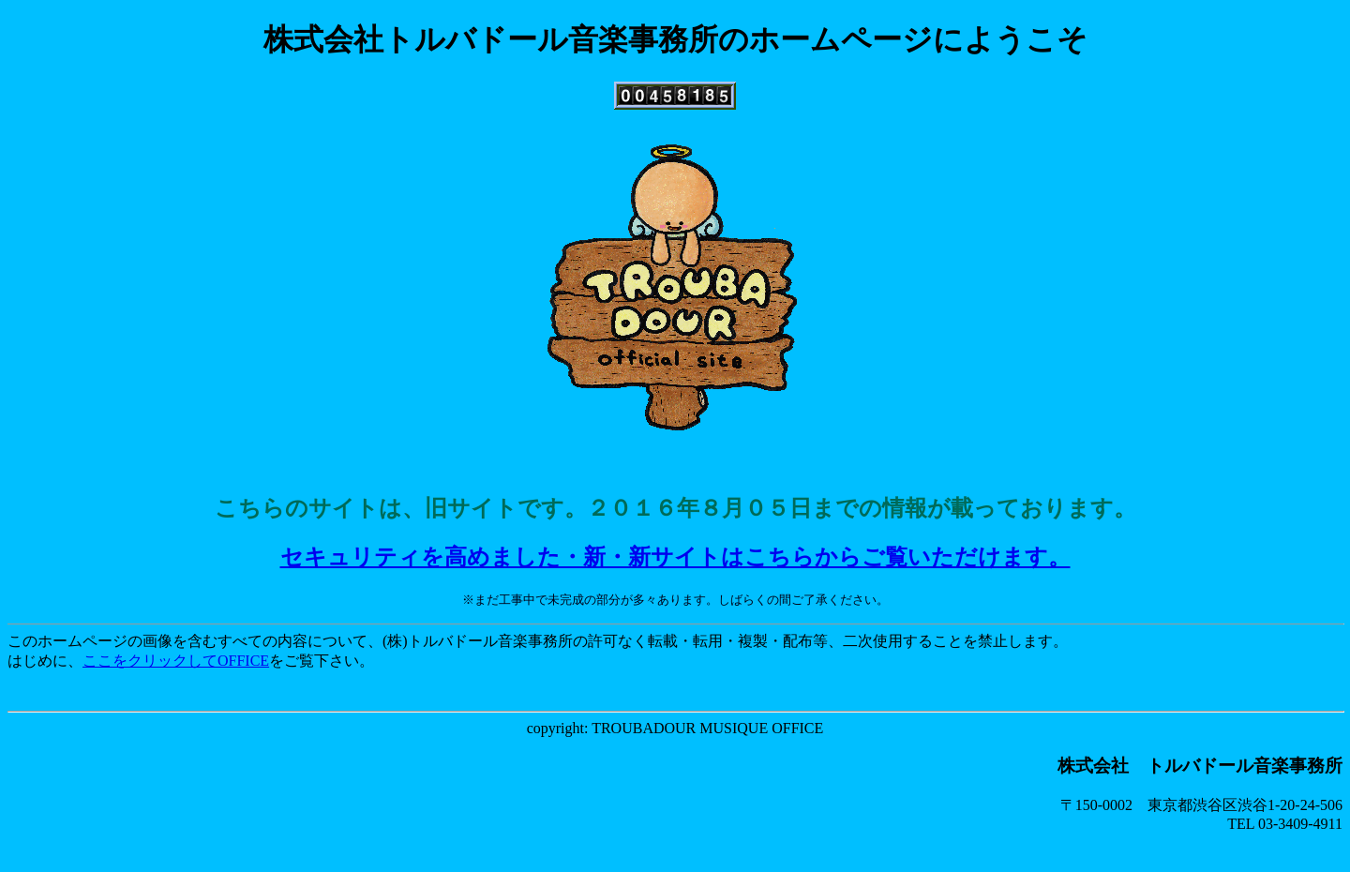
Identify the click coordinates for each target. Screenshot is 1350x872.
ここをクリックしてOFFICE (175, 661)
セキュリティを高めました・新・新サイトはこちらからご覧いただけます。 (675, 557)
